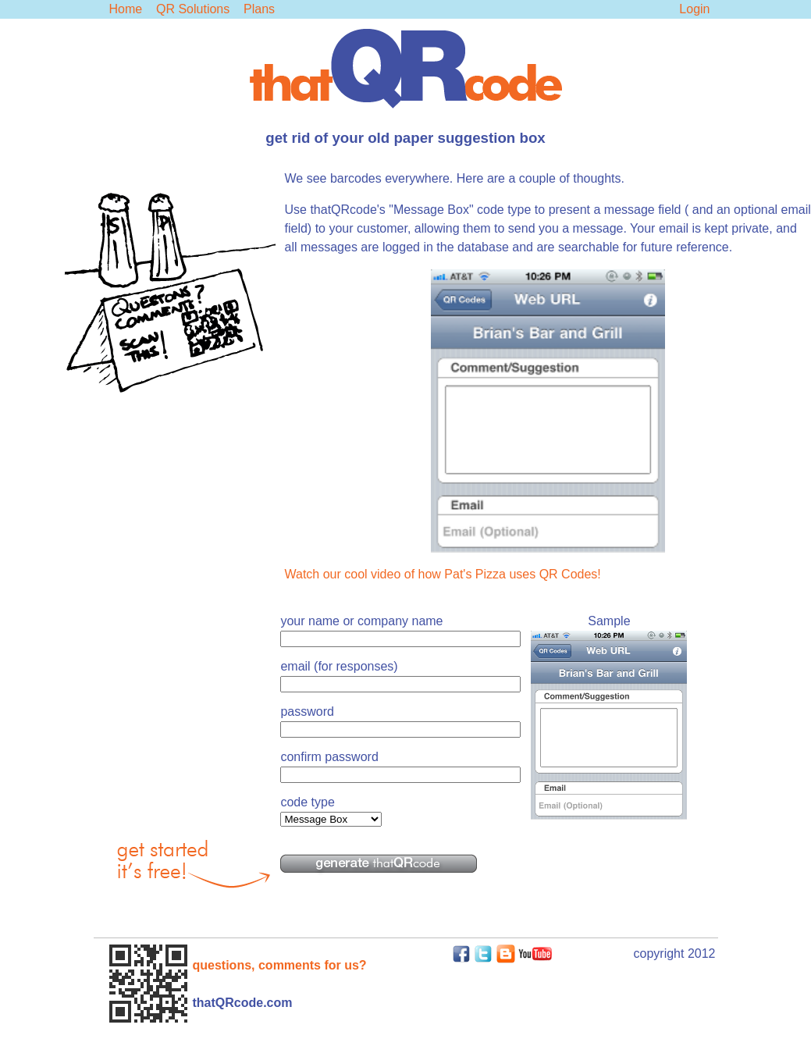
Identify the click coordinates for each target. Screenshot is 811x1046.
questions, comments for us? (280, 965)
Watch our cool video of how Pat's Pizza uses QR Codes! (443, 574)
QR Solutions (192, 9)
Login (694, 9)
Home (126, 9)
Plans (259, 9)
